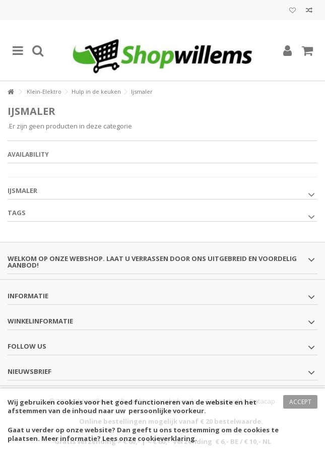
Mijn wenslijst (292, 11)
